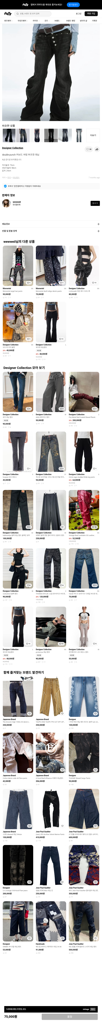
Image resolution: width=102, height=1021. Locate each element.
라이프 (36, 21)
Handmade (40, 944)
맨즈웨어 (8, 21)
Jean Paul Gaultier (43, 832)
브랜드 (57, 21)
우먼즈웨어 (23, 21)
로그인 (78, 14)
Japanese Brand (9, 719)
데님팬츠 (16, 178)
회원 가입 (91, 13)
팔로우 (95, 203)
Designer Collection (12, 148)
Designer (72, 719)
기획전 (94, 21)
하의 (9, 178)
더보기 (93, 135)
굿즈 (47, 21)
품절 (69, 1016)
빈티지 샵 (83, 21)
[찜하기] (89, 149)
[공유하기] (97, 149)
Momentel (7, 288)
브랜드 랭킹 (70, 21)
